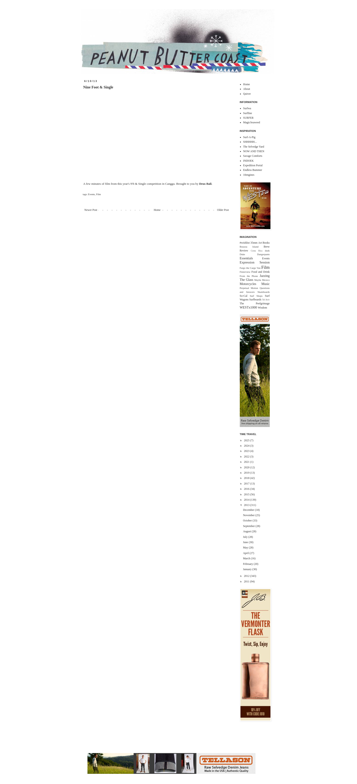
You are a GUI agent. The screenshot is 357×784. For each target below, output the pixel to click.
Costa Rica (256, 250)
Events (91, 194)
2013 (247, 505)
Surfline (247, 113)
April (246, 553)
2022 (247, 456)
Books (266, 242)
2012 (247, 576)
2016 (247, 488)
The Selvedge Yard (253, 146)
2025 (247, 440)
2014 (247, 499)
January (247, 569)
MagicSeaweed (251, 122)
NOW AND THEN (253, 151)
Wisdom (262, 307)
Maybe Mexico (262, 279)
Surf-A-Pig (249, 137)
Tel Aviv (266, 299)
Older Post (223, 210)
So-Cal (243, 295)
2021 (247, 461)
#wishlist (245, 242)
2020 (247, 467)
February (248, 564)
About (246, 89)
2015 (247, 494)
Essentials (246, 258)
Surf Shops (256, 295)
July (245, 537)
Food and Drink (261, 271)
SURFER (248, 117)
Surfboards (255, 299)
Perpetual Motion (249, 288)
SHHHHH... (250, 141)
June (246, 542)
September (249, 526)
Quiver (247, 93)
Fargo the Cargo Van (250, 267)
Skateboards (264, 292)
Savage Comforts (252, 155)
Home (157, 210)
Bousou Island (249, 246)
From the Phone (249, 276)
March (247, 558)
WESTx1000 (248, 307)
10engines (249, 174)
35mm (254, 242)
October (248, 520)
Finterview (245, 271)
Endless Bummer (252, 170)
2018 (247, 478)
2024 (247, 445)
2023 (247, 451)
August (247, 531)
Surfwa (247, 108)
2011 (247, 581)
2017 (247, 483)
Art (260, 242)
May (246, 547)
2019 (247, 472)
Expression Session (255, 262)
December (249, 510)
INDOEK (248, 160)
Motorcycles (248, 284)
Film (98, 194)
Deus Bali (205, 183)
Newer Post (90, 210)
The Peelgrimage (255, 303)
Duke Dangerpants (255, 254)
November (249, 515)
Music (265, 284)
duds (267, 250)
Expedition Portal (253, 165)
